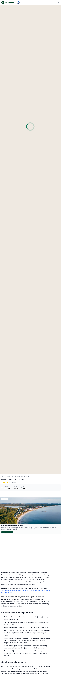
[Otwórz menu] (58, 2)
